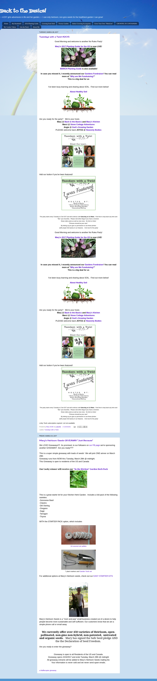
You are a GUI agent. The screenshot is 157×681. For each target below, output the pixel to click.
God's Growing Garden (82, 127)
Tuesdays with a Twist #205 (54, 37)
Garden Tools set (86, 571)
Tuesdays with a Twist (51, 430)
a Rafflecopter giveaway (47, 670)
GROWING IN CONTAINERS (127, 23)
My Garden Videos (10, 27)
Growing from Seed (48, 23)
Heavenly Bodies (93, 130)
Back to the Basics (73, 122)
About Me (36, 27)
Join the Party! (24, 27)
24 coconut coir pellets (78, 546)
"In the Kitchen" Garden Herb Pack (91, 469)
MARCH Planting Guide (71, 69)
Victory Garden (63, 23)
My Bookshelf (16, 23)
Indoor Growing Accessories (81, 23)
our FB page (94, 445)
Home (6, 23)
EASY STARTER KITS (103, 576)
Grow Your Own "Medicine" (103, 23)
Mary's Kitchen (93, 122)
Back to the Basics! (23, 11)
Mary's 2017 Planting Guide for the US (72, 46)
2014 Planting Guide (31, 23)
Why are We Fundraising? (82, 76)
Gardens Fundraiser (94, 74)
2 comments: (67, 427)
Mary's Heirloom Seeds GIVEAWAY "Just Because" (66, 440)
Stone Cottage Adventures (82, 124)
